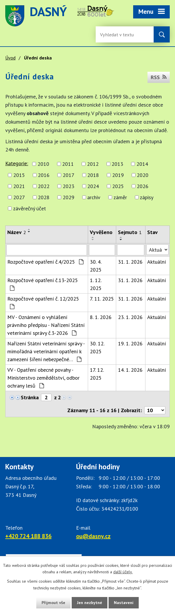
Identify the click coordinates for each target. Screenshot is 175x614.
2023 (68, 186)
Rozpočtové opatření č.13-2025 (42, 284)
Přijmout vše (53, 602)
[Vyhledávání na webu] (119, 34)
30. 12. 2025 (97, 347)
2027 (19, 197)
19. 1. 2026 (130, 343)
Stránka (30, 397)
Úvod (10, 58)
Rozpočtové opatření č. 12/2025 (43, 302)
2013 (117, 164)
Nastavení (123, 602)
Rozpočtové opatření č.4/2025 (45, 261)
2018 (93, 175)
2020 (142, 175)
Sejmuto (130, 232)
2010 (43, 164)
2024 (93, 186)
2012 (93, 164)
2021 (19, 186)
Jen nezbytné (89, 602)
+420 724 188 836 (28, 536)
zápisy (146, 197)
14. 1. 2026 (130, 369)
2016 (43, 175)
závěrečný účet (29, 208)
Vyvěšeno (101, 232)
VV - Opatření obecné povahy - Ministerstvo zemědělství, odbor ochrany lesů (43, 377)
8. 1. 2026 (100, 317)
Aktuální (156, 261)
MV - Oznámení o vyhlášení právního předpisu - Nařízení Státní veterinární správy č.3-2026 (46, 325)
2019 (118, 175)
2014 (142, 164)
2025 (118, 186)
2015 (19, 175)
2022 (43, 186)
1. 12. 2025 (96, 284)
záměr (120, 197)
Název (16, 232)
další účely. (123, 572)
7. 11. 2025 (102, 298)
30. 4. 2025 (96, 265)
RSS (159, 77)
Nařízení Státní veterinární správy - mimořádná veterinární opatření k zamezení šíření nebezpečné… (46, 351)
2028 (43, 197)
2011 (68, 164)
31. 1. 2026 (130, 261)
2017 (68, 175)
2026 (142, 186)
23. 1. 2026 (130, 317)
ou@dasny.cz (93, 536)
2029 (68, 197)
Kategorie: (16, 163)
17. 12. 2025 (97, 373)
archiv (93, 197)
